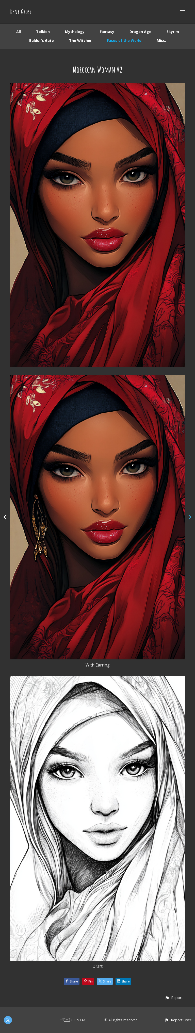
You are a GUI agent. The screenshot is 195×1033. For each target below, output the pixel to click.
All (18, 31)
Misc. (161, 40)
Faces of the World (124, 40)
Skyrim (173, 31)
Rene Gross (20, 11)
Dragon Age (140, 31)
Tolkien (43, 31)
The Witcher (80, 40)
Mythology (75, 31)
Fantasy (107, 31)
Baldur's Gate (41, 40)
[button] (174, 997)
